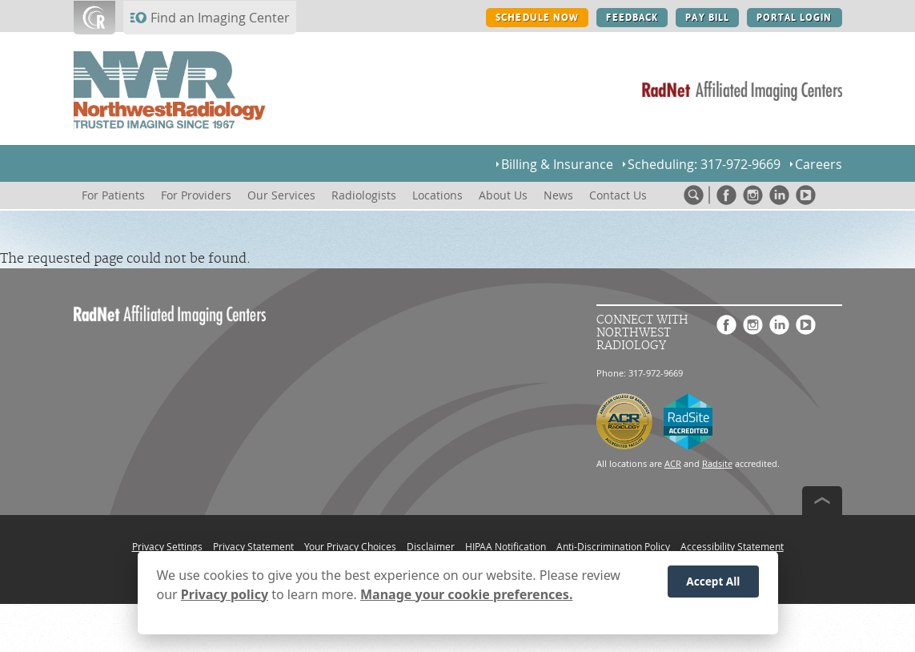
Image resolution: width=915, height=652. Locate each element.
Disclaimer (431, 546)
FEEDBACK (632, 17)
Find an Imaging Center (220, 17)
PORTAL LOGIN (794, 17)
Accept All (713, 584)
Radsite (717, 463)
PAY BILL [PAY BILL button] (707, 17)
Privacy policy (224, 597)
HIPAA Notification (505, 546)
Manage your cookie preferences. (466, 597)
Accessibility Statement (732, 546)
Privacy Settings (167, 546)
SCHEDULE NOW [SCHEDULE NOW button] (537, 17)
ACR (672, 463)
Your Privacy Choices (350, 546)
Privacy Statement (253, 546)
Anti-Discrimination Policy (613, 546)
